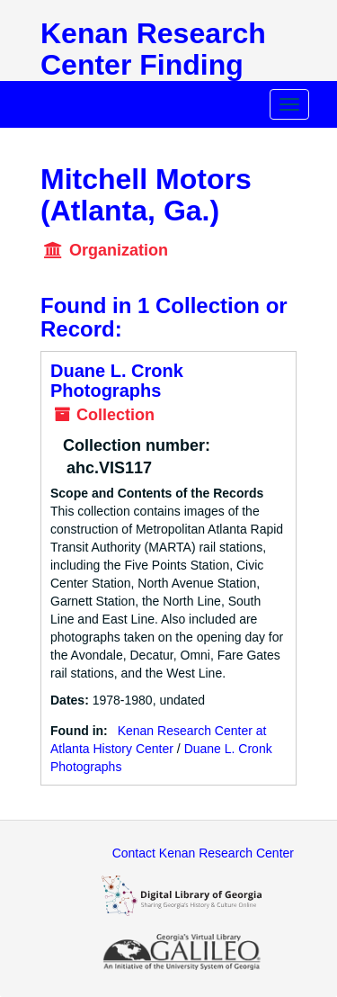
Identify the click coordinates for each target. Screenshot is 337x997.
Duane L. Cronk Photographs (116, 380)
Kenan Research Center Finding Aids (153, 64)
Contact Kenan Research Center (203, 853)
